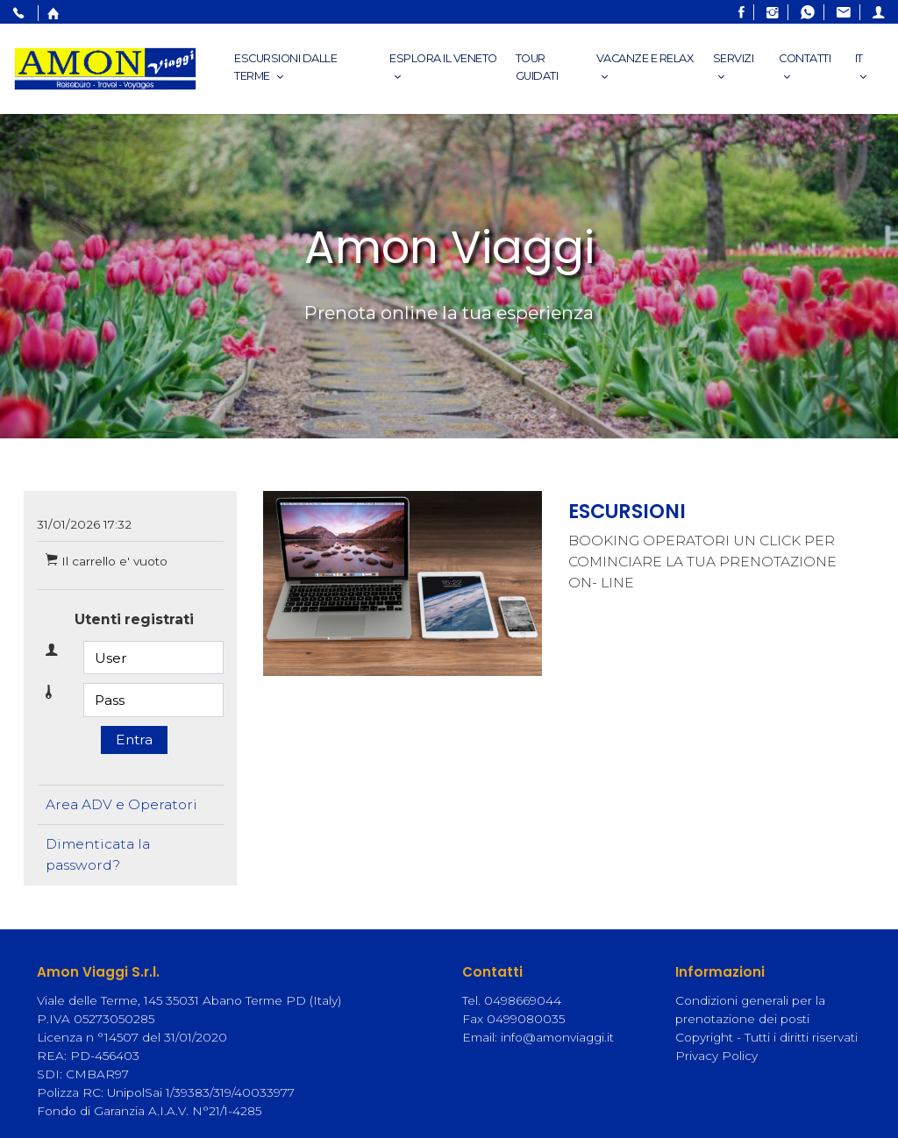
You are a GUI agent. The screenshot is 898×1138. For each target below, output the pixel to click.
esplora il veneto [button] (443, 67)
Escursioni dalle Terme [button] (285, 67)
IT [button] (863, 67)
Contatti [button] (804, 67)
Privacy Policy (716, 1056)
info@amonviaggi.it (557, 1037)
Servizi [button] (733, 67)
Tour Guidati (537, 67)
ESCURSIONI (627, 511)
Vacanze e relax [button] (645, 67)
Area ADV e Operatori (121, 804)
